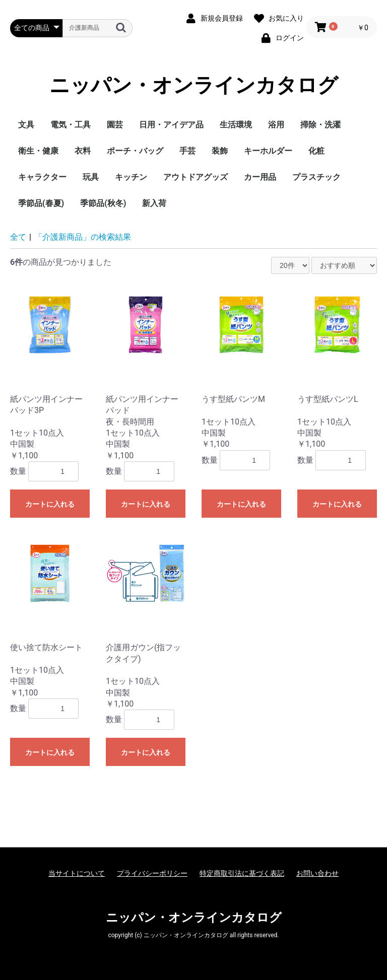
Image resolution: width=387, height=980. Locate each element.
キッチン (131, 177)
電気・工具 (70, 124)
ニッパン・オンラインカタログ (193, 86)
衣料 (83, 151)
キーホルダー (268, 151)
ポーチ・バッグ (135, 151)
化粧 (316, 151)
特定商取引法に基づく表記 (242, 873)
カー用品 (260, 177)
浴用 (276, 124)
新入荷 (154, 203)
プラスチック (316, 177)
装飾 (220, 151)
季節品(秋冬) (103, 203)
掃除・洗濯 (320, 124)
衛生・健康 (38, 151)
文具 (26, 124)
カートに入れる (50, 504)
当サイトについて (76, 873)
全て (18, 237)
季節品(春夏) (41, 203)
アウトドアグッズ (195, 177)
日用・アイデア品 (171, 124)
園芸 (115, 124)
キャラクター (42, 177)
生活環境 (236, 124)
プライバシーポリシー (152, 873)
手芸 (187, 151)
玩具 (91, 177)
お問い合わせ (317, 873)
